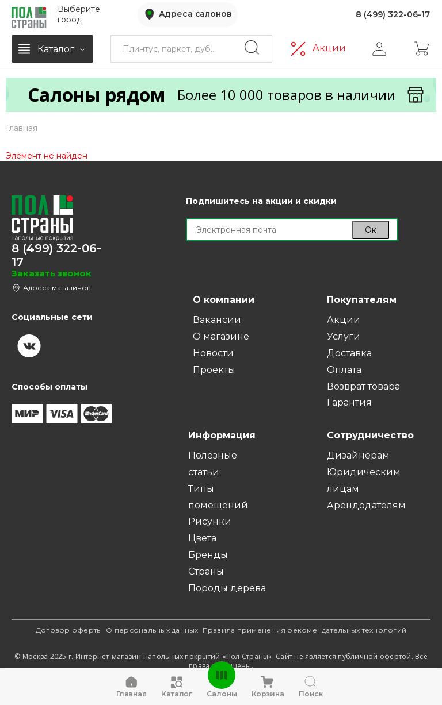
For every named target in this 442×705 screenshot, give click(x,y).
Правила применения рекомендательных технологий (305, 630)
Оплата (344, 369)
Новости (213, 353)
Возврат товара (363, 386)
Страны (206, 571)
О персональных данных (152, 630)
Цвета (202, 538)
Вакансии (217, 319)
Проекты (214, 369)
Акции (329, 46)
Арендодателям (366, 505)
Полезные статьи (212, 463)
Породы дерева (227, 588)
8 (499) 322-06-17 (393, 14)
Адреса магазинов (57, 287)
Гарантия (349, 402)
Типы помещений (218, 497)
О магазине (221, 336)
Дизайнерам (358, 455)
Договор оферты (69, 630)
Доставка (349, 353)
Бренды (208, 554)
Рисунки (209, 521)
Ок (370, 230)
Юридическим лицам (364, 480)
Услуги (343, 336)
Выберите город (79, 13)
